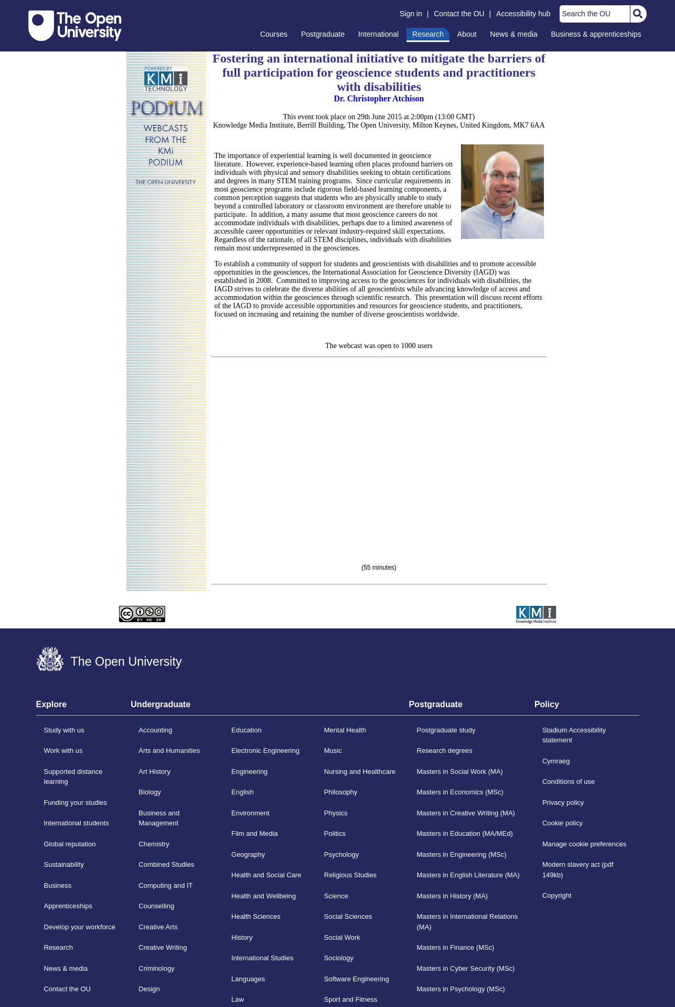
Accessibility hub (523, 13)
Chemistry (153, 844)
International (378, 34)
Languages (248, 979)
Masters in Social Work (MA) (460, 771)
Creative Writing (162, 947)
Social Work (342, 937)
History (241, 937)
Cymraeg (556, 761)
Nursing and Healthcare (359, 771)
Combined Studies (166, 864)
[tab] (83, 708)
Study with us (64, 730)
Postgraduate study (446, 730)
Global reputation (70, 844)
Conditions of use (568, 781)
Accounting (155, 730)
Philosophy (341, 792)
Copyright (557, 895)
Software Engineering (356, 979)
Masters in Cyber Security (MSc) (466, 968)
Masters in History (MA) (452, 896)
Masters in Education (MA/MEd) (465, 833)
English (242, 792)
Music (333, 750)
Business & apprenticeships (596, 34)
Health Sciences (256, 916)
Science (336, 896)
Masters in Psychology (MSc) (461, 989)
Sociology (338, 958)
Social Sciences (348, 916)
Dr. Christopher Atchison (379, 98)
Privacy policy (563, 802)
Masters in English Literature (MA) (468, 875)
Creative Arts (157, 927)
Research (428, 34)
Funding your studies (76, 802)
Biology (149, 792)
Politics (335, 833)
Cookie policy (562, 823)
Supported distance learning (73, 777)
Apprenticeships (68, 906)
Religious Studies (350, 875)
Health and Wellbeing (263, 896)
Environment (250, 813)
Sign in (411, 13)
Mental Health (345, 730)
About (467, 34)
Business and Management (158, 818)
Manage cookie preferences (584, 844)
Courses (273, 34)
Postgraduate (323, 34)
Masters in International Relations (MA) (467, 921)
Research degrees (445, 750)
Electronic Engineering (265, 750)
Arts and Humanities (169, 750)
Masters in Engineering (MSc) (462, 854)
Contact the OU (459, 13)
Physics (336, 813)
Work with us (63, 750)
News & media (513, 34)
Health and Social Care (266, 875)
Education (246, 730)
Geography (248, 854)
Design (148, 989)
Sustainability (64, 864)
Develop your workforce (79, 927)
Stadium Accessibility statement (574, 735)
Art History (154, 771)
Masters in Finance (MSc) (456, 947)
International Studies (262, 958)
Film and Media (254, 833)
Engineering (249, 771)
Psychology (341, 854)
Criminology (156, 968)
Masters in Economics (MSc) (460, 792)
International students (76, 823)
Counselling (156, 906)
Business (58, 885)
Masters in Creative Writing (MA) (466, 813)
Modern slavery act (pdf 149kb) (578, 870)
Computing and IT (165, 885)
